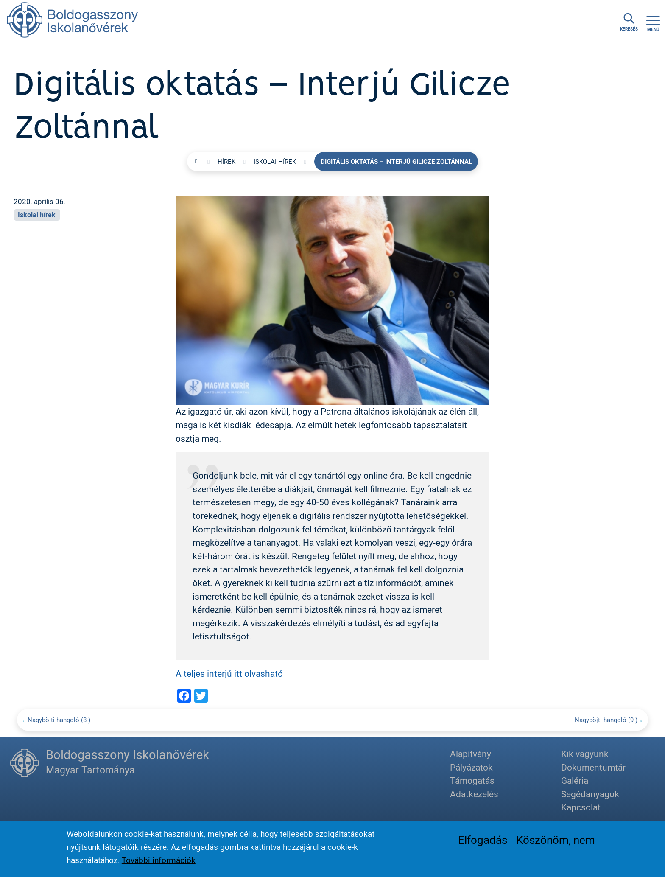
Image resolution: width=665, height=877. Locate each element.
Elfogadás (482, 842)
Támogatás (472, 780)
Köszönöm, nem (555, 842)
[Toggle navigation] (653, 22)
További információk (159, 862)
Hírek (226, 161)
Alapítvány (470, 753)
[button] (332, 299)
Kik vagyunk (585, 753)
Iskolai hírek (275, 161)
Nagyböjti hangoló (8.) (59, 719)
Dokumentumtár (593, 767)
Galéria (574, 780)
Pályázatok (471, 767)
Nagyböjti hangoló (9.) (606, 719)
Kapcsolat (581, 807)
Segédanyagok (590, 794)
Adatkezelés (474, 794)
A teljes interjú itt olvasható (229, 673)
